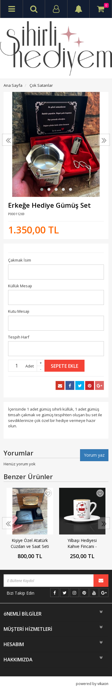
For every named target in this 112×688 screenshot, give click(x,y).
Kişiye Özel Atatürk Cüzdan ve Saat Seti (30, 543)
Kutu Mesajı (18, 311)
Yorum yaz (94, 455)
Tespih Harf (18, 337)
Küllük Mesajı (20, 285)
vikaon (102, 683)
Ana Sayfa (13, 85)
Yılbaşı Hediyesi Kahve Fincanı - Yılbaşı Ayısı (82, 543)
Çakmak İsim (19, 260)
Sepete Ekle (64, 366)
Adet (29, 366)
